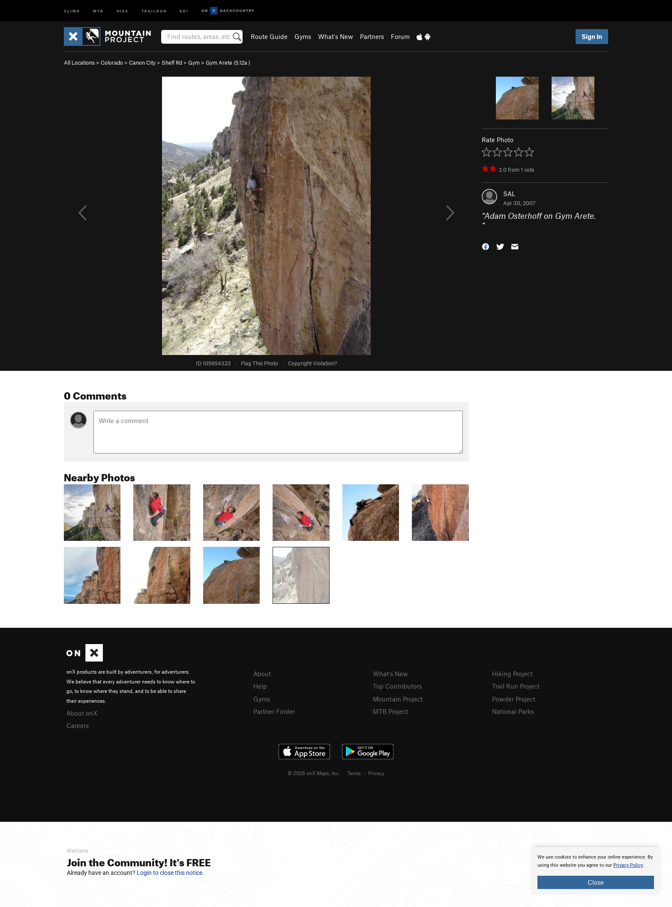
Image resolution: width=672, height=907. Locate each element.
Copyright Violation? (312, 363)
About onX (81, 713)
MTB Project (390, 711)
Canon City (142, 62)
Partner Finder (274, 711)
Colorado (112, 62)
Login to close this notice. (170, 872)
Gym (194, 62)
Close (596, 882)
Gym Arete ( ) (228, 62)
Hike (123, 10)
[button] (485, 246)
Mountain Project (398, 699)
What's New (335, 36)
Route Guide (269, 36)
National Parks (513, 711)
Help (260, 686)
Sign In (592, 36)
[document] (595, 871)
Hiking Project (512, 673)
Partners (372, 36)
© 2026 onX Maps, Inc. (314, 773)
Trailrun (154, 10)
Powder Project (513, 699)
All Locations (79, 62)
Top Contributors (397, 686)
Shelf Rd (172, 62)
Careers (77, 725)
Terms (354, 773)
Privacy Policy (628, 865)
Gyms (302, 36)
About (262, 673)
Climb (72, 10)
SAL (509, 193)
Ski (184, 10)
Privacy (376, 773)
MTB (98, 10)
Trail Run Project (516, 686)
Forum (400, 36)
